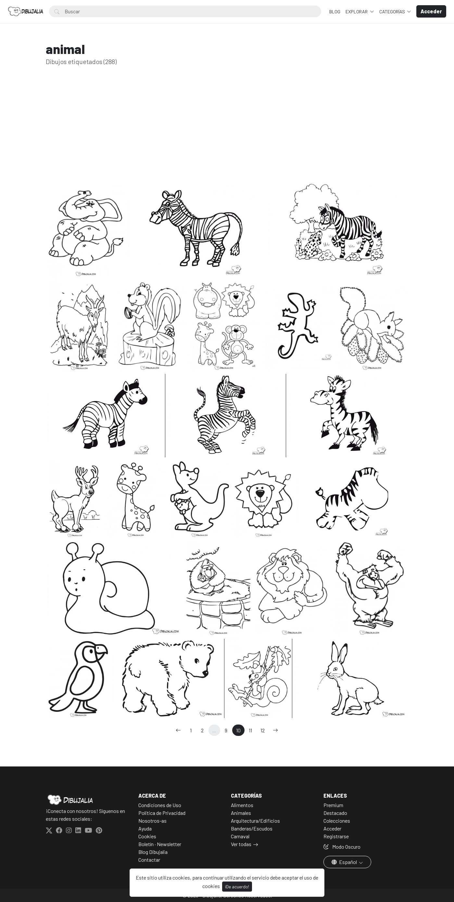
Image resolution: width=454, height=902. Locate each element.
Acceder (332, 828)
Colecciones (336, 820)
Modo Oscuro (341, 846)
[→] (275, 730)
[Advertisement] (227, 132)
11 (250, 730)
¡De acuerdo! (237, 886)
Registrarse (336, 836)
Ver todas (241, 844)
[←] (178, 730)
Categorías (392, 11)
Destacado (335, 813)
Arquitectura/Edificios (255, 820)
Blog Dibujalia (153, 852)
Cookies (147, 836)
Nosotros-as (152, 820)
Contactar (149, 859)
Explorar (357, 11)
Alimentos (242, 805)
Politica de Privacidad (161, 813)
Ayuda (145, 828)
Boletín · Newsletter (159, 844)
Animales (241, 813)
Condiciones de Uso (159, 805)
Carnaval (240, 836)
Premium (333, 805)
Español (345, 862)
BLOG (334, 11)
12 (262, 730)
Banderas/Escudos (251, 828)
